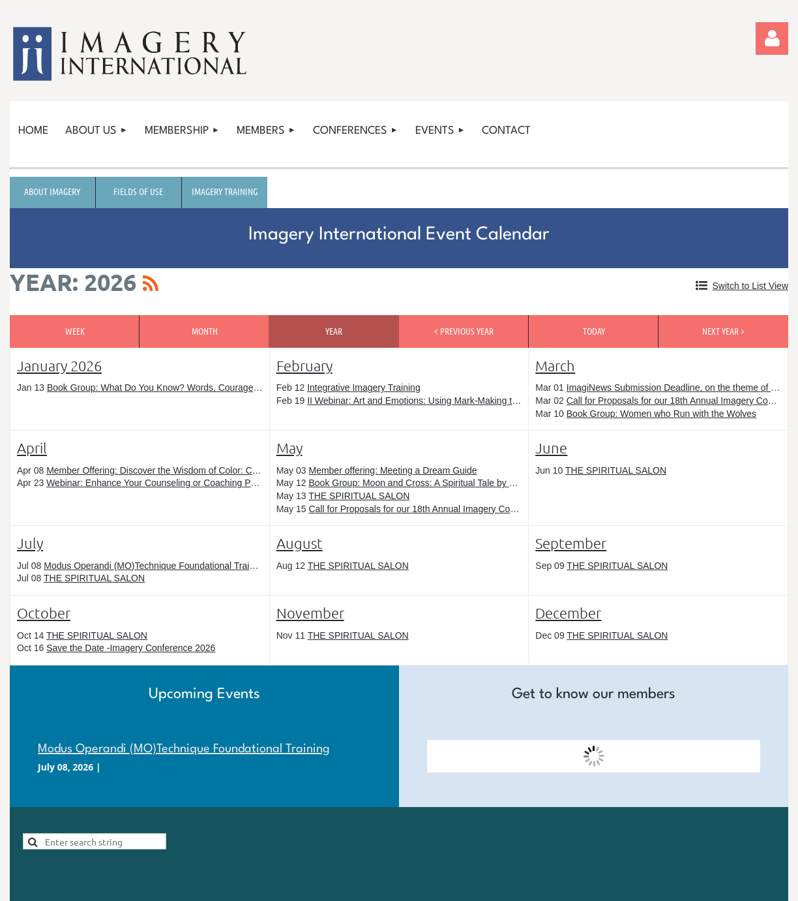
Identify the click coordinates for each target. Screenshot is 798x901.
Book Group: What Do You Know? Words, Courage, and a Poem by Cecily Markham (217, 387)
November (310, 612)
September (570, 542)
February (304, 365)
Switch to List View (750, 286)
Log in (772, 38)
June (551, 447)
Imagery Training (225, 191)
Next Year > (723, 331)
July (30, 542)
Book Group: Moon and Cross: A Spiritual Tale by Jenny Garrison (439, 483)
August (299, 542)
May (289, 447)
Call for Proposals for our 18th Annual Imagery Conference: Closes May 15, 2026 (472, 509)
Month (205, 331)
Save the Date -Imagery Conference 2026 (130, 648)
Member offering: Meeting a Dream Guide (392, 470)
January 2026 (59, 365)
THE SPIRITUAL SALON (358, 496)
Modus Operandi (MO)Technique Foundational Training (155, 565)
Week (75, 331)
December (568, 612)
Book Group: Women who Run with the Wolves (661, 413)
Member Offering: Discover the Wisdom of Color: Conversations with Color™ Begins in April (231, 470)
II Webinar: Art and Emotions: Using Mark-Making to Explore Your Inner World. (465, 400)
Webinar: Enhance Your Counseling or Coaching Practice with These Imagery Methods (221, 483)
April (32, 447)
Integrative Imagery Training (364, 387)
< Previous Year (464, 331)
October (43, 612)
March (555, 365)
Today (594, 331)
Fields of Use (138, 191)
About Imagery (52, 191)
